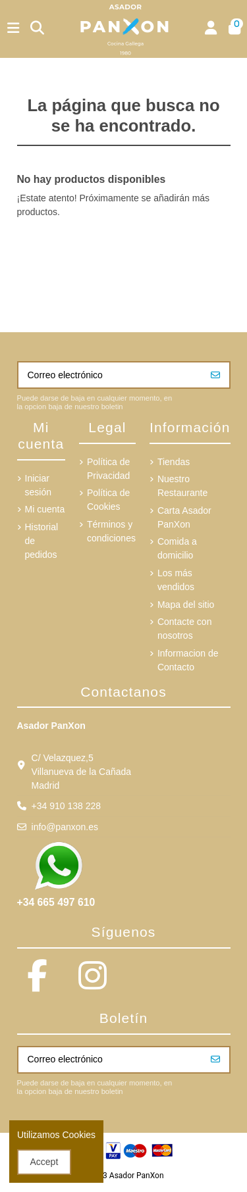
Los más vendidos (175, 580)
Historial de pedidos (42, 541)
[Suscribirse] (215, 374)
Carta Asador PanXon (184, 517)
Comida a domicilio (177, 548)
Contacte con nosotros (184, 628)
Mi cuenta (45, 509)
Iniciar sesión (38, 485)
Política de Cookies (108, 499)
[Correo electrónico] (110, 374)
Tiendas (173, 462)
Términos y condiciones (111, 531)
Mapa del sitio (185, 604)
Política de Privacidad (108, 469)
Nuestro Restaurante (182, 486)
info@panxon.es (65, 827)
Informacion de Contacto (188, 660)
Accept (44, 1161)
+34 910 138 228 (66, 806)
